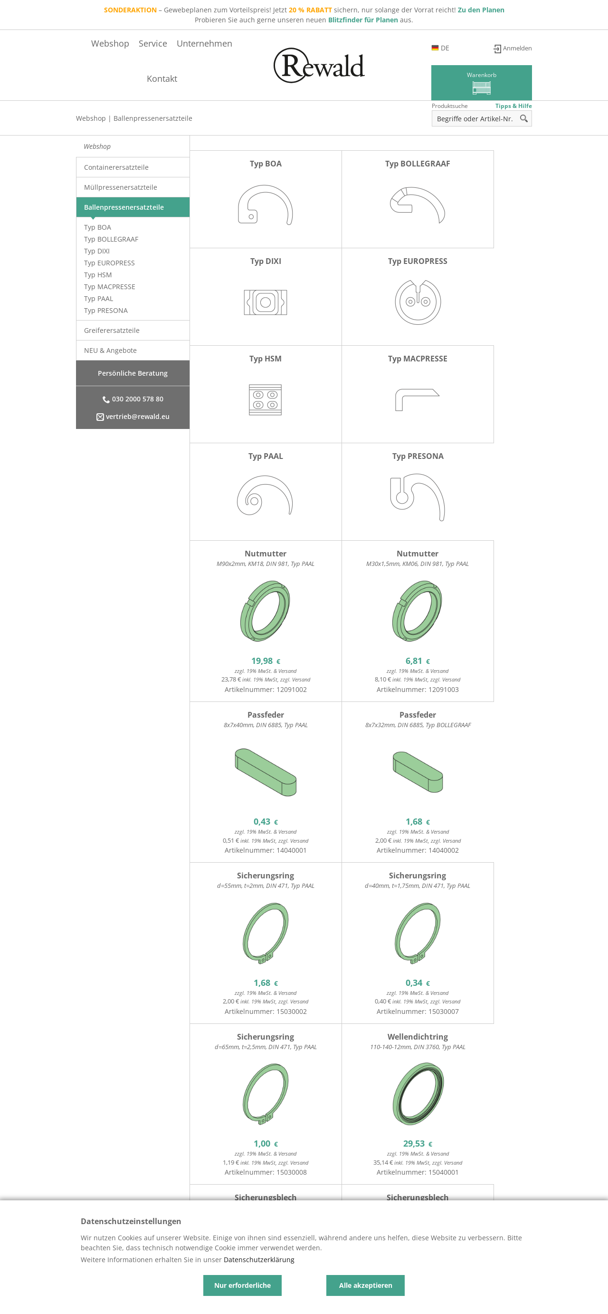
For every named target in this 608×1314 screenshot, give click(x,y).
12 (222, 1141)
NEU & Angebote (110, 350)
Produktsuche (450, 106)
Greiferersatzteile (112, 330)
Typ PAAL (98, 298)
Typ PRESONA (106, 310)
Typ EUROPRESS (109, 262)
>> (524, 1143)
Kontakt (390, 78)
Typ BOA (97, 227)
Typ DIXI (97, 250)
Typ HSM (98, 274)
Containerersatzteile (116, 167)
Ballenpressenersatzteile (153, 118)
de (472, 47)
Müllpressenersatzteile (120, 187)
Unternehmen (337, 78)
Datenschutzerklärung (259, 1259)
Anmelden (515, 47)
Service (286, 78)
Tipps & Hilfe (513, 106)
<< (357, 1143)
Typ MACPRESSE (109, 286)
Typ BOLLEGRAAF (111, 238)
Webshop (243, 78)
